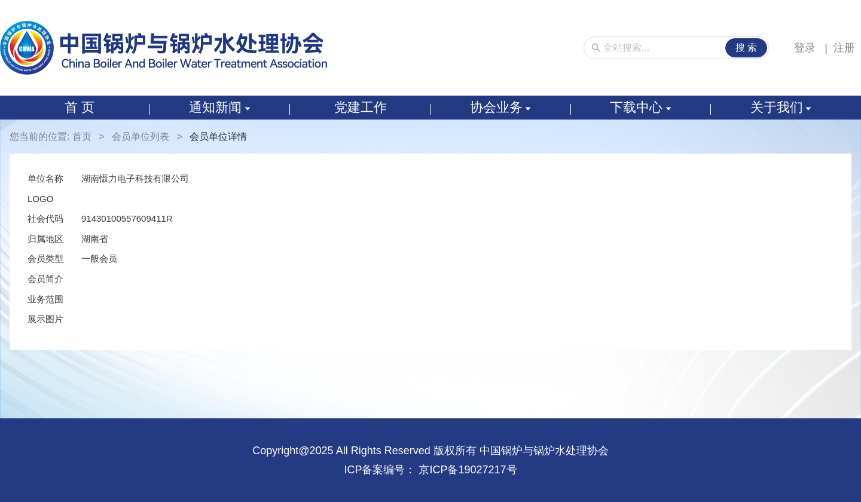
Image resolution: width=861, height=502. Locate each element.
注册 (844, 48)
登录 (806, 48)
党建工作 (360, 107)
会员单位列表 (140, 136)
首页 (81, 136)
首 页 (79, 107)
